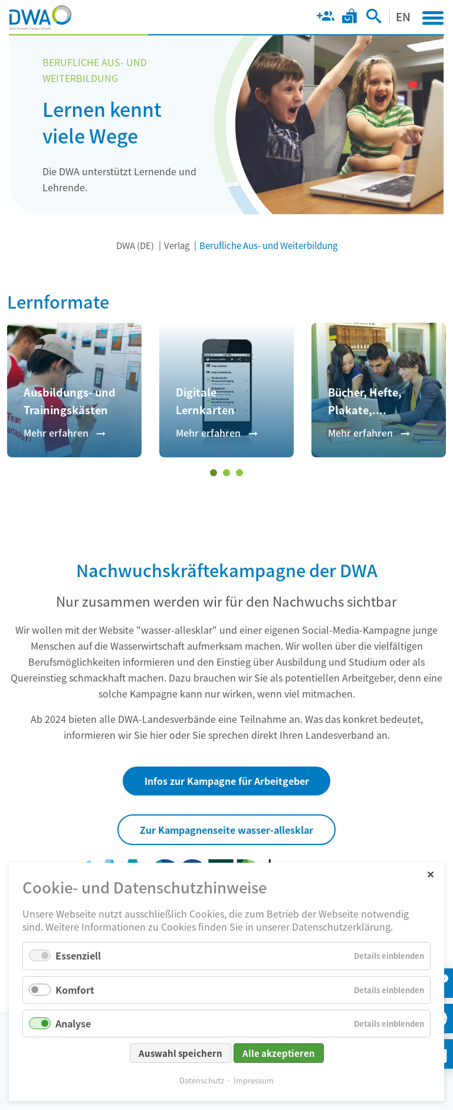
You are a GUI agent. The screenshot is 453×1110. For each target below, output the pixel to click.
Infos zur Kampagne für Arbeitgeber (227, 781)
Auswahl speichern (180, 1053)
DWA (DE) (135, 245)
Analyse (73, 1023)
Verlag (176, 245)
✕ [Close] (430, 873)
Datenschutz (201, 1080)
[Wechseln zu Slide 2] (226, 472)
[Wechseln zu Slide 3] (239, 472)
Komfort (74, 990)
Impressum (254, 1080)
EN (403, 16)
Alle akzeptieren (278, 1053)
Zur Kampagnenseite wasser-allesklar (226, 830)
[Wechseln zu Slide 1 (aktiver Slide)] (213, 472)
